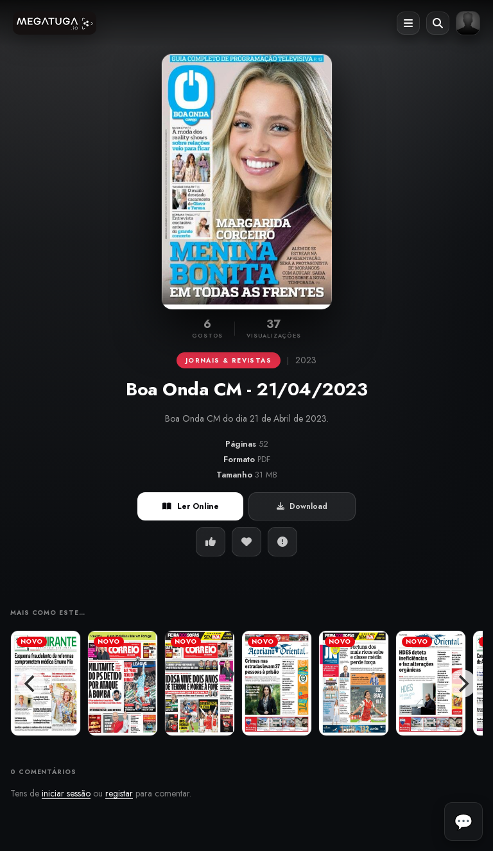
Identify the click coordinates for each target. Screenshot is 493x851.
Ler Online (190, 506)
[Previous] (31, 683)
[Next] (462, 683)
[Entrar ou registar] (468, 23)
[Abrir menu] (408, 23)
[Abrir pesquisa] (437, 23)
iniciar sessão (66, 793)
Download (302, 506)
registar (119, 793)
